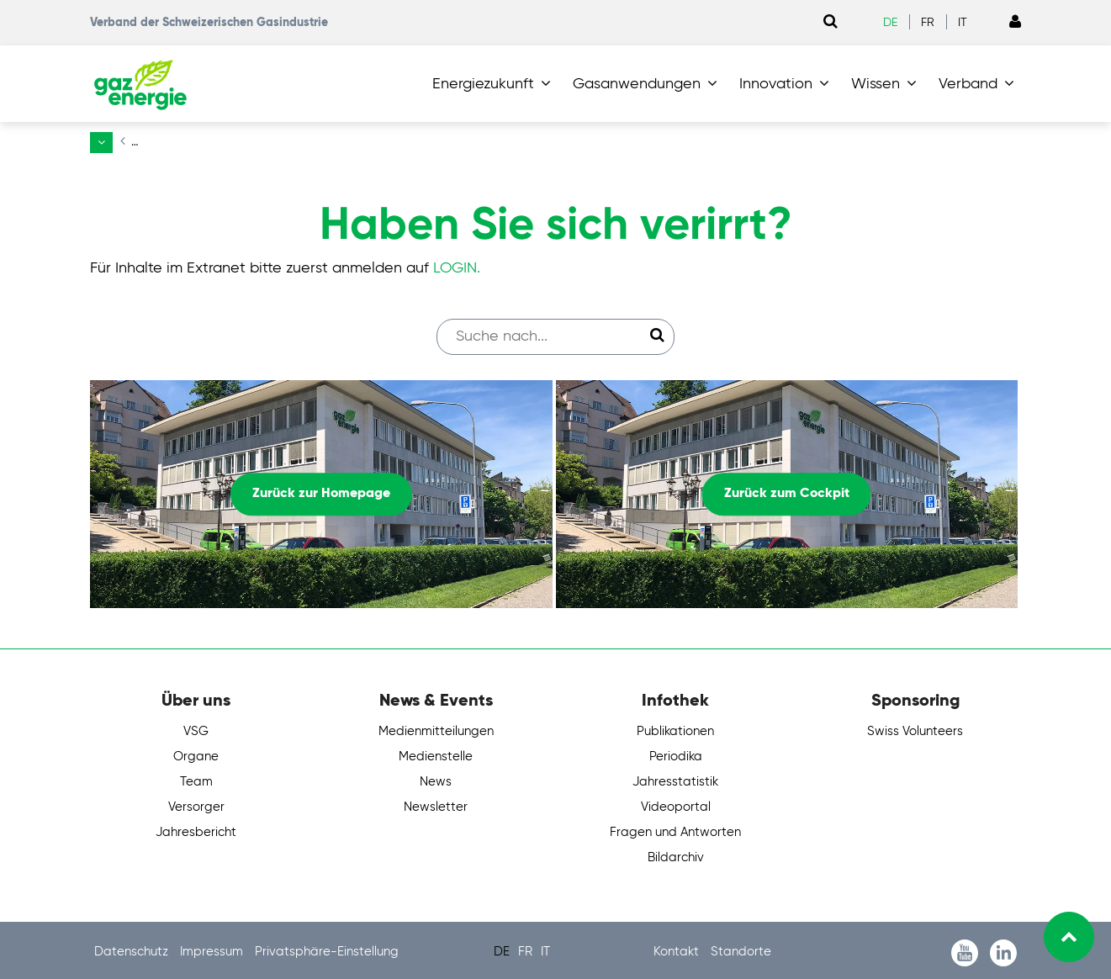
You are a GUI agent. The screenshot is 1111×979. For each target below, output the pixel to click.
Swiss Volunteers (915, 728)
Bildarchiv (676, 854)
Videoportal (676, 803)
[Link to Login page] (1015, 22)
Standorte (741, 948)
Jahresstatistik (675, 778)
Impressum (213, 948)
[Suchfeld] (547, 332)
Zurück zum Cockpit (786, 490)
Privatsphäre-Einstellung (327, 948)
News (436, 778)
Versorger (196, 803)
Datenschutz (133, 948)
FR (927, 23)
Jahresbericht (196, 829)
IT (962, 23)
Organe (196, 753)
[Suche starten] (657, 332)
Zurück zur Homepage (321, 490)
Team (196, 778)
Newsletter (436, 803)
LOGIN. (456, 264)
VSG (196, 728)
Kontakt (677, 948)
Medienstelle (436, 753)
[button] (495, 84)
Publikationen (675, 728)
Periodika (675, 753)
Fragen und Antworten (675, 829)
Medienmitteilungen (436, 728)
